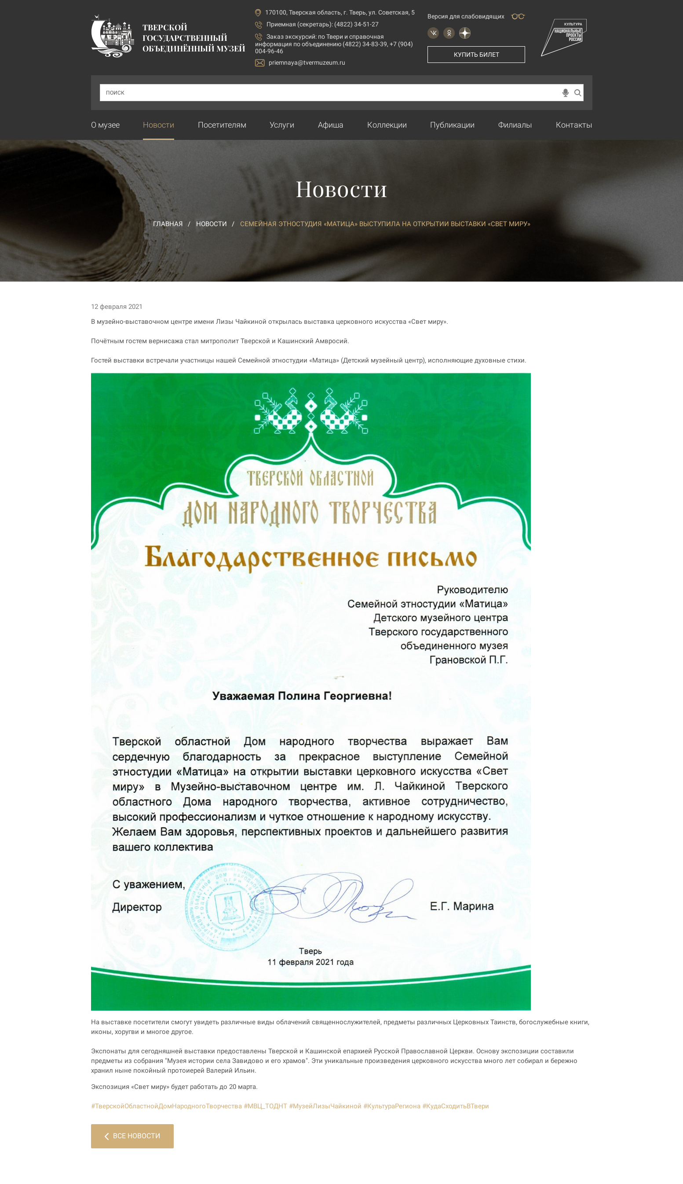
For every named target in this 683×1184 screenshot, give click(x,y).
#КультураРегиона (391, 1106)
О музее (105, 124)
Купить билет (476, 54)
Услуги (282, 124)
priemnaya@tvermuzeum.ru (300, 62)
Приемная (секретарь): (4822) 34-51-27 (323, 24)
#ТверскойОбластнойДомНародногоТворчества (166, 1106)
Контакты (574, 124)
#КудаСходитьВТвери (455, 1106)
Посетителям (222, 124)
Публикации (452, 124)
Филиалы (515, 124)
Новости (158, 124)
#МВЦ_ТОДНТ (265, 1106)
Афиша (330, 124)
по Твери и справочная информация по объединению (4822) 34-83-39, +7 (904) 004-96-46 (334, 44)
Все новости (132, 1136)
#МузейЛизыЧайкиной (325, 1106)
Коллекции (387, 124)
